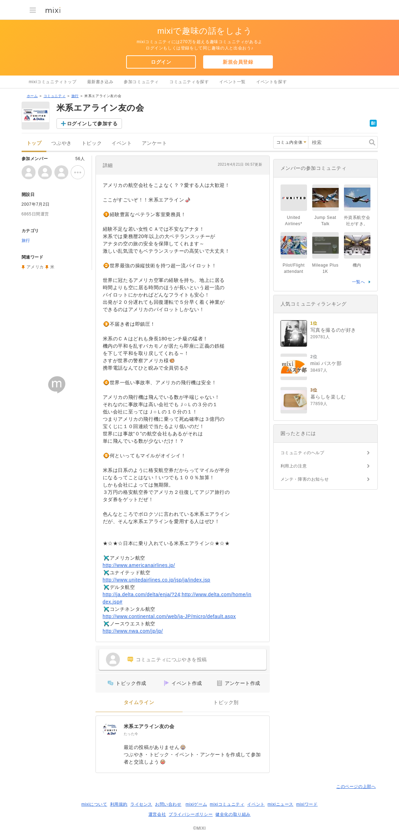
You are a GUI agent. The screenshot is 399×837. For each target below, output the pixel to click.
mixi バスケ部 (326, 363)
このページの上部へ (356, 786)
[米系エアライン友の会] (110, 730)
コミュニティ (55, 96)
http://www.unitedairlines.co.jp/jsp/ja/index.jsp (156, 580)
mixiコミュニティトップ (53, 81)
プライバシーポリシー (191, 814)
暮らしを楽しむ (328, 397)
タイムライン (139, 702)
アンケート (154, 143)
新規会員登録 (238, 62)
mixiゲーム (196, 804)
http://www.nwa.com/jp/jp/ (133, 631)
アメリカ (35, 266)
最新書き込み (100, 81)
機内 (357, 265)
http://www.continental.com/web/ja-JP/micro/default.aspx (169, 616)
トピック (92, 143)
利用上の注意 (294, 466)
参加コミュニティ (141, 81)
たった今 (131, 734)
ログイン (161, 62)
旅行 (75, 96)
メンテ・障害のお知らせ (305, 479)
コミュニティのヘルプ (302, 452)
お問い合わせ (168, 804)
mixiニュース (280, 804)
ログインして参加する (92, 123)
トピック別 (226, 702)
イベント (122, 143)
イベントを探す (271, 81)
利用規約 (119, 804)
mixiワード (307, 804)
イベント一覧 (232, 81)
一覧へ (358, 281)
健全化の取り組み (233, 814)
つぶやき (61, 143)
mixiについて (94, 804)
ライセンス (141, 804)
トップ (34, 143)
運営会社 (157, 814)
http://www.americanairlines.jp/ (139, 565)
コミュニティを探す (189, 81)
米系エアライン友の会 (149, 726)
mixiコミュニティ (227, 804)
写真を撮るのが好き (333, 330)
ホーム (32, 96)
